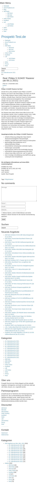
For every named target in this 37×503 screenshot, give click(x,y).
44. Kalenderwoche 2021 (12, 343)
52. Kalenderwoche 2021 (12, 357)
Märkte (7, 463)
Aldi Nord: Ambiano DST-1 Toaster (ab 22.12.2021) (19, 260)
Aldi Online (10, 17)
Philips (6, 179)
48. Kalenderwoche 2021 (12, 350)
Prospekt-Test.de (13, 37)
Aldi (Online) (4, 411)
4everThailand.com (9, 7)
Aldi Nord (10, 13)
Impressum (4, 433)
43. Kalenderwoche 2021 (12, 341)
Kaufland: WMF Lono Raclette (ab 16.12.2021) (18, 325)
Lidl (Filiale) (10, 24)
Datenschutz (4, 434)
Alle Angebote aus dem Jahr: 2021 (14, 443)
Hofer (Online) (5, 413)
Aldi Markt (6, 11)
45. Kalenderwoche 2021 (8, 72)
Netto (5, 27)
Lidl (5, 22)
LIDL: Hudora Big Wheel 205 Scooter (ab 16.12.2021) (20, 327)
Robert (5, 85)
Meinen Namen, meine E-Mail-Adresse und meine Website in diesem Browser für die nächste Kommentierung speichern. (18, 214)
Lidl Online (10, 26)
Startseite (6, 6)
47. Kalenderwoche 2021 (12, 348)
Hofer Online (7, 18)
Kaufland (6, 20)
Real (5, 31)
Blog (5, 9)
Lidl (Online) (4, 420)
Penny (5, 29)
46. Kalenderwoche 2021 (12, 346)
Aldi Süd (9, 15)
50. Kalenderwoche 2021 (12, 354)
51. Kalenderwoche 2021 (12, 355)
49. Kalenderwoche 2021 (12, 352)
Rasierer (11, 179)
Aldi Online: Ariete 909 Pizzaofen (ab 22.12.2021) (19, 320)
